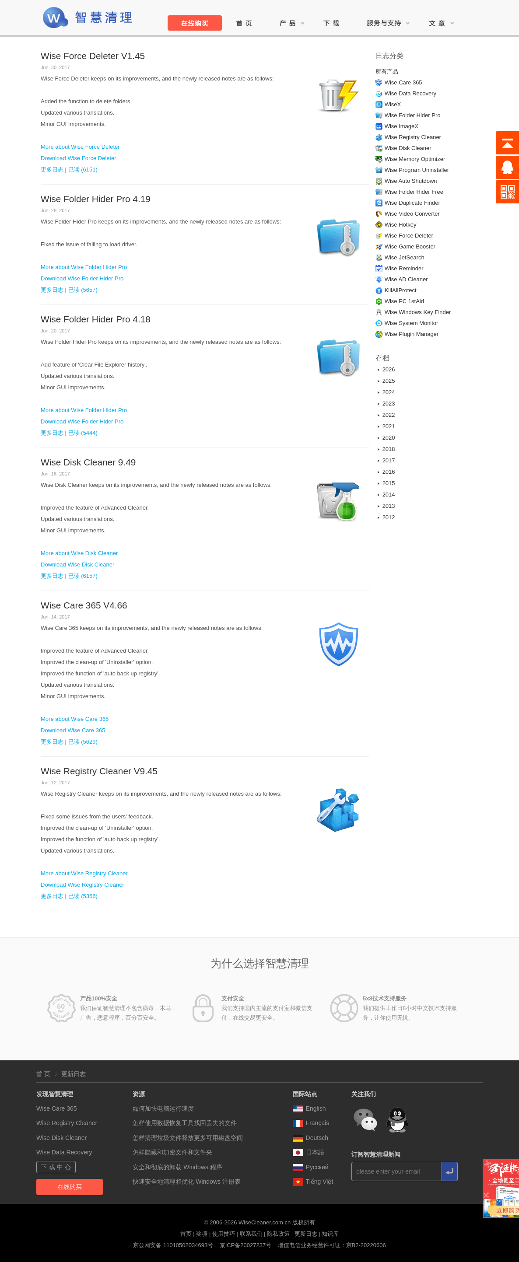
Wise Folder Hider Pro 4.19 (96, 199)
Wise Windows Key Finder (418, 312)
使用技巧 (223, 1234)
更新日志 (73, 1073)
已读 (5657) (83, 290)
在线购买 (69, 1186)
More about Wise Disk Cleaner (79, 553)
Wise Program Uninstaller (417, 170)
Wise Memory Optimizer (415, 159)
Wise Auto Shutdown (411, 181)
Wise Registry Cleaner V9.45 (99, 771)
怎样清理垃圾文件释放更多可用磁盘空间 (188, 1137)
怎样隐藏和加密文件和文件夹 (172, 1152)
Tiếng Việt (313, 1181)
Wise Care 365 (403, 82)
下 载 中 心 (56, 1167)
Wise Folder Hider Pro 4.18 (96, 319)
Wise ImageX (401, 126)
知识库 (330, 1234)
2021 (388, 426)
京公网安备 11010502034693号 (173, 1245)
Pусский (311, 1167)
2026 (388, 369)
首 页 (43, 1073)
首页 (186, 1234)
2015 (388, 483)
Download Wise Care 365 (73, 730)
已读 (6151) (83, 169)
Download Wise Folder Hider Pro (82, 278)
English (309, 1108)
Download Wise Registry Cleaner (82, 884)
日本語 (308, 1152)
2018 (388, 449)
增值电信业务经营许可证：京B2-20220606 (332, 1245)
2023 (388, 403)
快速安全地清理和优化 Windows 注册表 (187, 1181)
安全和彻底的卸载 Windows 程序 (177, 1167)
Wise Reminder (404, 268)
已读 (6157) (83, 576)
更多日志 (52, 169)
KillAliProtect (401, 290)
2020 (388, 437)
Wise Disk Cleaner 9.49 (88, 462)
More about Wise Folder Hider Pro (84, 267)
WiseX (393, 104)
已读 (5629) (83, 741)
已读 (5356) (83, 896)
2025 (388, 381)
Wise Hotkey (401, 224)
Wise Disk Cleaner (408, 148)
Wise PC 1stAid (404, 301)
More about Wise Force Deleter (80, 146)
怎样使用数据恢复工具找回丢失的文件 (185, 1122)
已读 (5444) (83, 433)
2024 (388, 392)
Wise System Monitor (411, 323)
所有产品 (386, 71)
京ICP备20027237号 (246, 1245)
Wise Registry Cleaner (413, 137)
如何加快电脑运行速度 (163, 1108)
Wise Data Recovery (410, 93)
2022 (388, 415)
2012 (388, 517)
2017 (388, 460)
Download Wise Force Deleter (78, 158)
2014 (388, 494)
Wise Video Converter (412, 213)
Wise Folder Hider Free (414, 192)
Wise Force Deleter (409, 235)
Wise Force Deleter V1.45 (93, 56)
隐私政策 (278, 1234)
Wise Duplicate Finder (412, 202)
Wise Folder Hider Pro (413, 115)
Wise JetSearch (404, 257)
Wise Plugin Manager (412, 334)
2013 (388, 506)
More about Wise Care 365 (75, 719)
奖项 (201, 1234)
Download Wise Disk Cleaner (77, 564)
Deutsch (310, 1137)
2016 (388, 471)
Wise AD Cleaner (406, 279)
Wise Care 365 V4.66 (84, 605)
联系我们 (251, 1234)
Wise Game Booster (410, 246)
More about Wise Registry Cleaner (84, 873)
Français (311, 1122)
